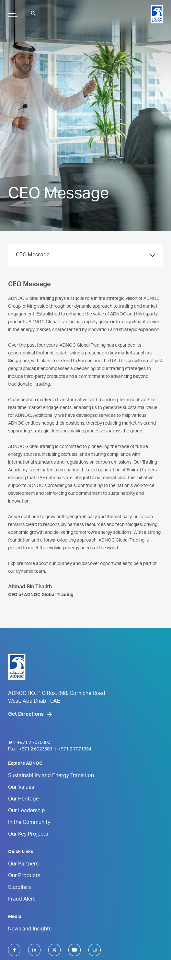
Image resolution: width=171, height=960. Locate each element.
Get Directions (26, 714)
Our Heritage (23, 799)
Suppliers (19, 887)
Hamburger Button (12, 11)
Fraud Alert (21, 899)
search (33, 13)
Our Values (21, 787)
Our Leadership (26, 811)
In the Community (29, 823)
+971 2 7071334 (74, 749)
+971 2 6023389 (35, 749)
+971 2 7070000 (33, 743)
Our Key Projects (28, 834)
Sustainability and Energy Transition (51, 776)
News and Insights (29, 929)
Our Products (24, 876)
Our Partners (23, 864)
